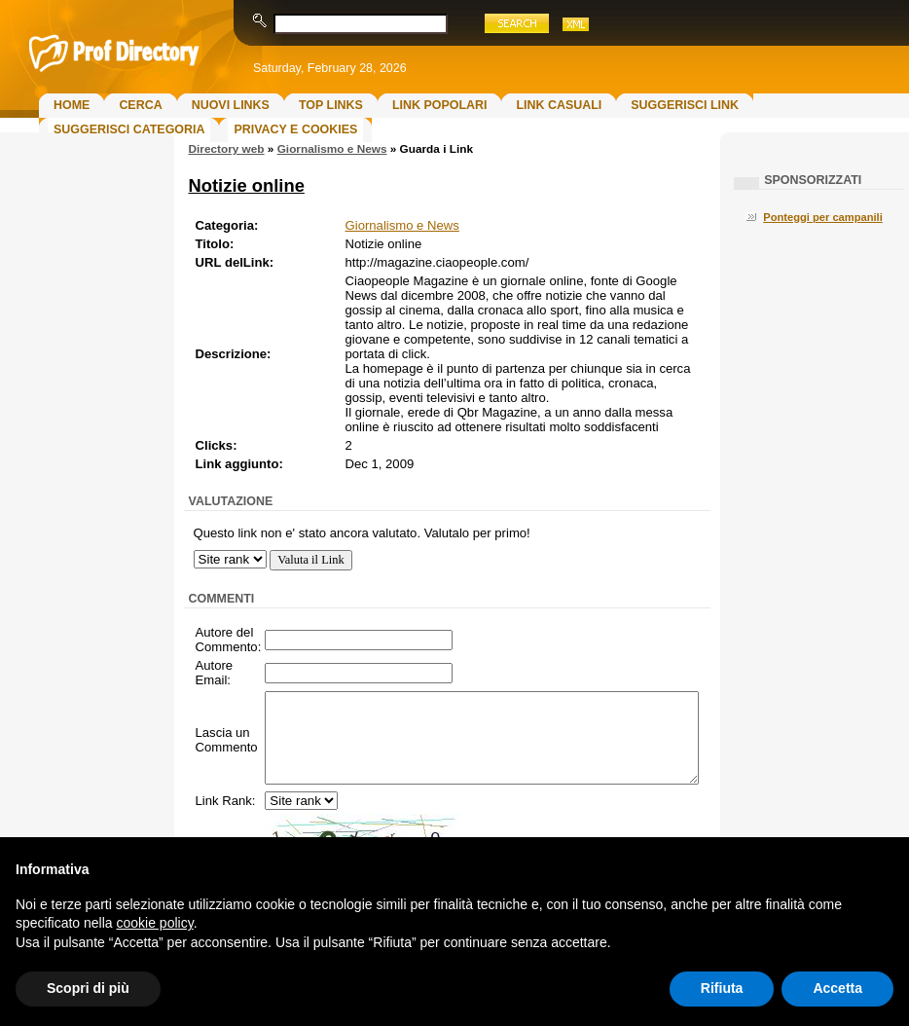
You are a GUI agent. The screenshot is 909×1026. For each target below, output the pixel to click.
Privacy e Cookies (295, 129)
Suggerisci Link (685, 105)
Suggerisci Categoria (129, 129)
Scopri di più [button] (88, 988)
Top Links (331, 105)
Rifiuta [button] (722, 988)
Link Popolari (440, 105)
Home (72, 105)
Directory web (227, 149)
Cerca (140, 105)
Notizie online (247, 185)
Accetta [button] (837, 988)
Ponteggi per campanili (823, 217)
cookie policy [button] (155, 923)
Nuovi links (231, 105)
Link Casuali (558, 105)
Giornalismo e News (332, 149)
